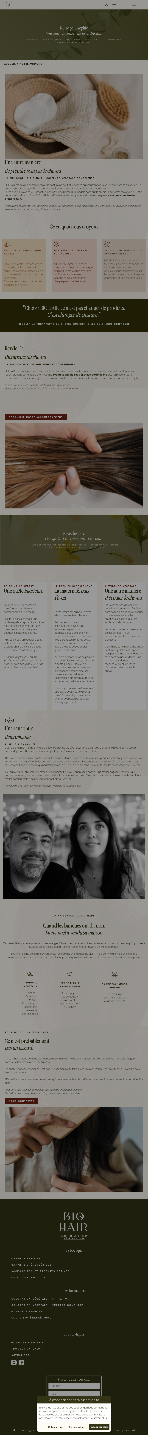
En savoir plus (98, 1418)
